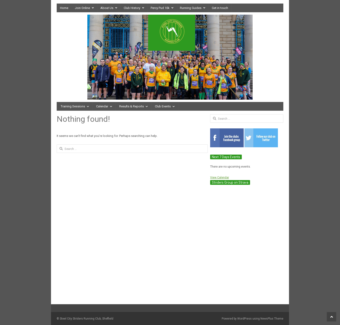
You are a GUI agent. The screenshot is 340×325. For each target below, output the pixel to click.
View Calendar (219, 177)
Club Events (163, 106)
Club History (132, 8)
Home (64, 8)
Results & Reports (131, 106)
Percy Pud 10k (160, 8)
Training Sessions (73, 106)
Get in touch (220, 8)
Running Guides (190, 8)
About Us (106, 8)
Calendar (102, 106)
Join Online (82, 8)
